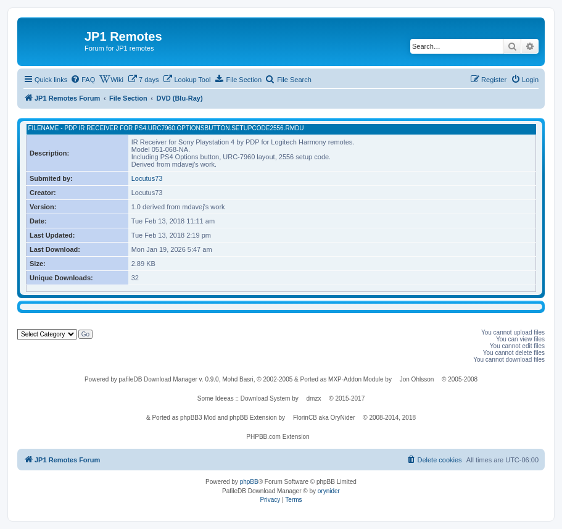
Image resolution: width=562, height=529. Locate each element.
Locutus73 (147, 178)
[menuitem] (82, 79)
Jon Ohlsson (417, 379)
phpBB (249, 481)
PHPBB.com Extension (277, 436)
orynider (329, 491)
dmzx (314, 398)
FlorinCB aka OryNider (324, 417)
